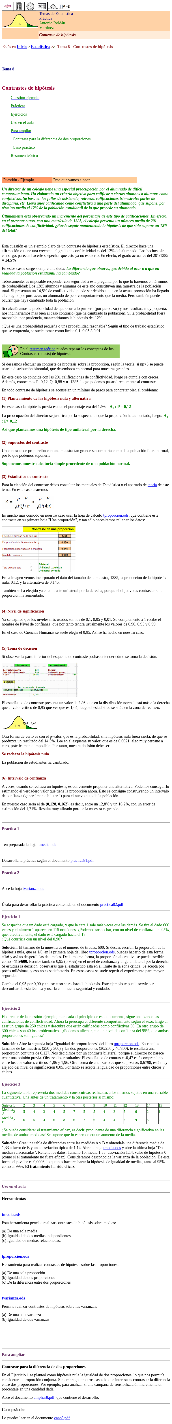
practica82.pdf (111, 904)
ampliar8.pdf (44, 1397)
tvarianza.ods (33, 888)
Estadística (40, 46)
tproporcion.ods (116, 515)
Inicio (22, 46)
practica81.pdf (82, 860)
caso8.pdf (62, 1418)
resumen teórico (42, 349)
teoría (152, 485)
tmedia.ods (47, 844)
